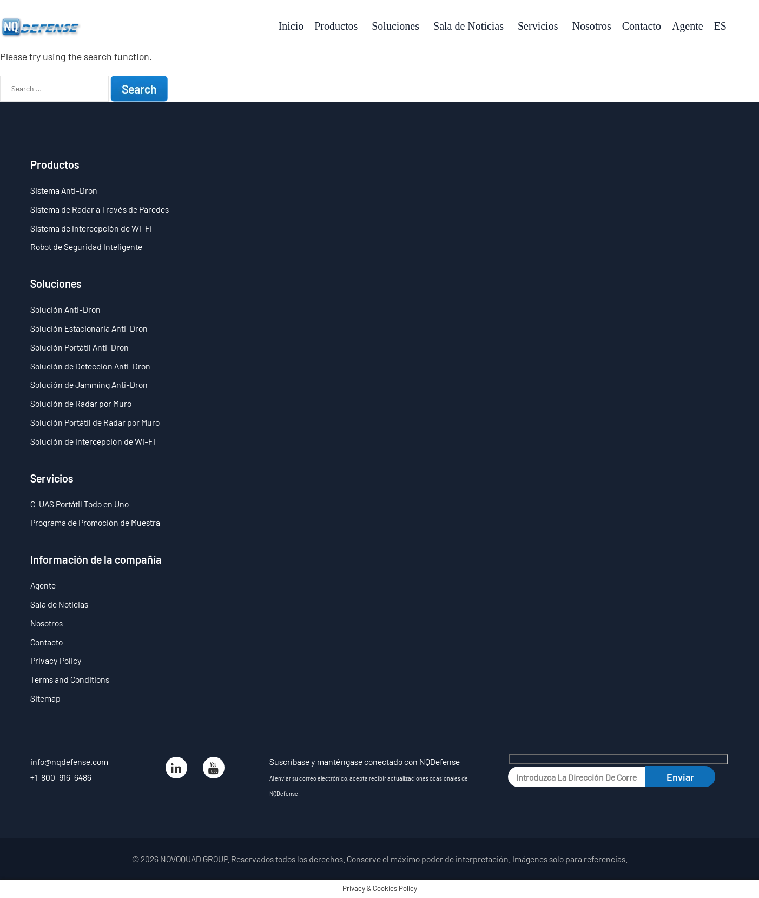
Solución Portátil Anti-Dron (79, 347)
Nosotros (46, 623)
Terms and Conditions (69, 679)
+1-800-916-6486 (60, 777)
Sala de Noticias (59, 604)
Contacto (46, 642)
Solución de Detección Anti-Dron (90, 366)
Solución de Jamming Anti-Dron (89, 384)
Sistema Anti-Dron (63, 190)
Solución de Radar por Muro (80, 403)
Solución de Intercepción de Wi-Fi (92, 441)
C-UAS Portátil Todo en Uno (79, 504)
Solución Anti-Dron (65, 309)
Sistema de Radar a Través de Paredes (99, 209)
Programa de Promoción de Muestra (95, 522)
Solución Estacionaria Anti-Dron (89, 328)
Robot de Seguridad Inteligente (86, 246)
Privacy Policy (56, 660)
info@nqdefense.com (69, 761)
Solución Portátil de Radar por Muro (95, 422)
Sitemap (45, 698)
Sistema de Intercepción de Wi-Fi (91, 228)
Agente (43, 585)
